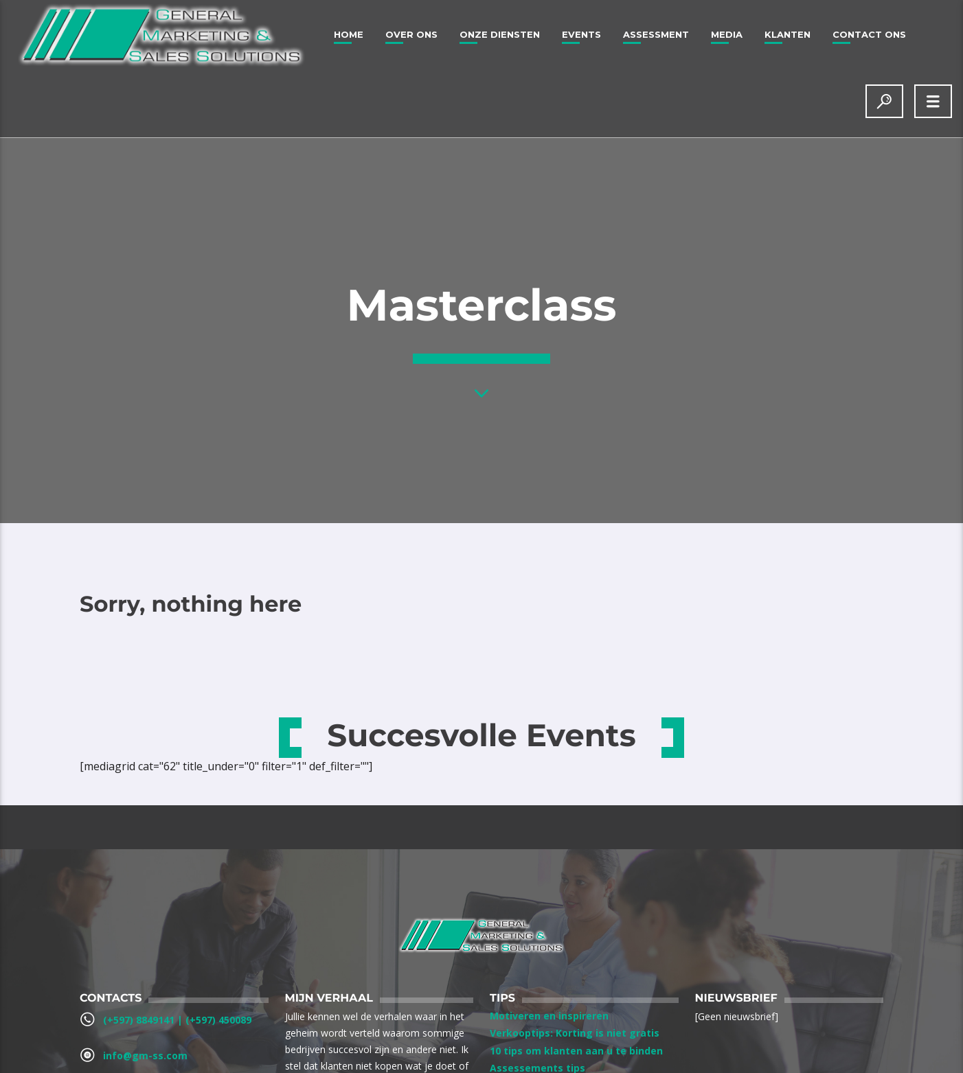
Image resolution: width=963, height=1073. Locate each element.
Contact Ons (869, 34)
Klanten (787, 34)
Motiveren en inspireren (549, 1015)
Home (348, 34)
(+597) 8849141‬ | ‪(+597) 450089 (177, 1019)
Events (581, 34)
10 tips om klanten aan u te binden (576, 1050)
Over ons (411, 34)
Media (727, 34)
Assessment (656, 34)
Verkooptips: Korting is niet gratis (574, 1032)
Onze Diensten (500, 34)
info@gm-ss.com (145, 1055)
